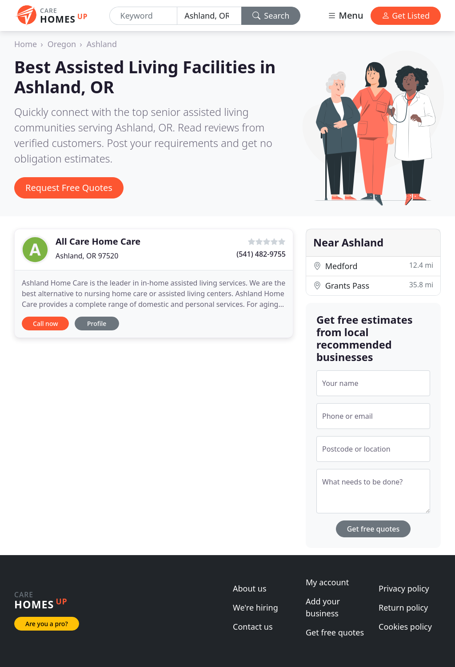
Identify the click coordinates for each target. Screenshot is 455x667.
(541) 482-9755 (261, 254)
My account (327, 582)
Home (25, 44)
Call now (45, 323)
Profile (96, 323)
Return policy (403, 607)
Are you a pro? (46, 623)
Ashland (102, 44)
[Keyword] (143, 16)
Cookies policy (405, 626)
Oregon (62, 44)
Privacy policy (404, 588)
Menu (345, 15)
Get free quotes (373, 529)
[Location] (209, 16)
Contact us (253, 626)
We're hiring (255, 607)
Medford (373, 265)
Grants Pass (373, 285)
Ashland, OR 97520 (87, 256)
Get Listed (406, 15)
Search (271, 15)
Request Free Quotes (68, 188)
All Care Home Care (98, 241)
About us (250, 588)
